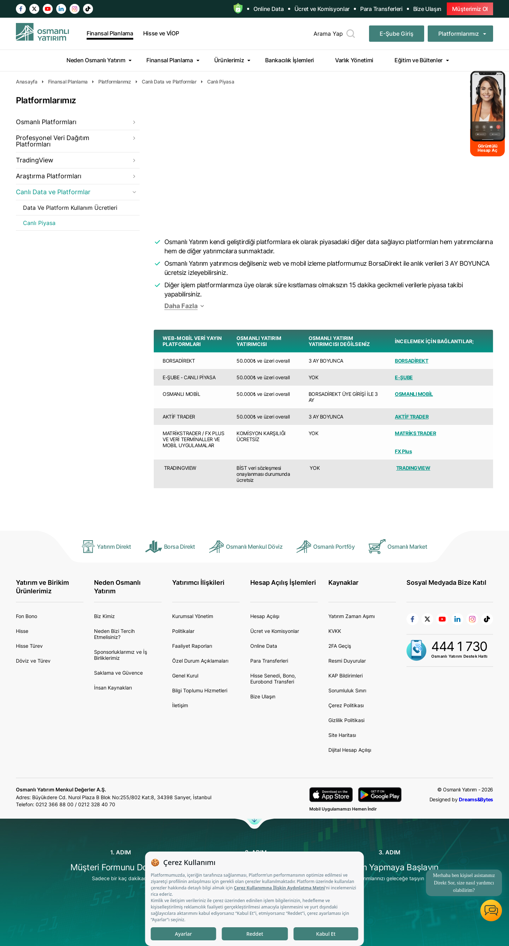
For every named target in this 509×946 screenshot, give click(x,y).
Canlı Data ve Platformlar (53, 192)
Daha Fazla (181, 306)
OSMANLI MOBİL (414, 394)
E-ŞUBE (404, 377)
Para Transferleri (381, 8)
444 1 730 (459, 646)
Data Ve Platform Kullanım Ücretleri (70, 207)
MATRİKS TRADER (415, 433)
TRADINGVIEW (413, 468)
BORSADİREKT (411, 361)
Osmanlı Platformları (46, 122)
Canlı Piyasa (39, 222)
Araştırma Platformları (48, 176)
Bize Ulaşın (427, 8)
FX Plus (403, 451)
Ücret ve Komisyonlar (322, 8)
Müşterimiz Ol (470, 8)
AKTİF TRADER (411, 417)
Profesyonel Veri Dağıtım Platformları (52, 141)
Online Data (268, 8)
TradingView (34, 160)
